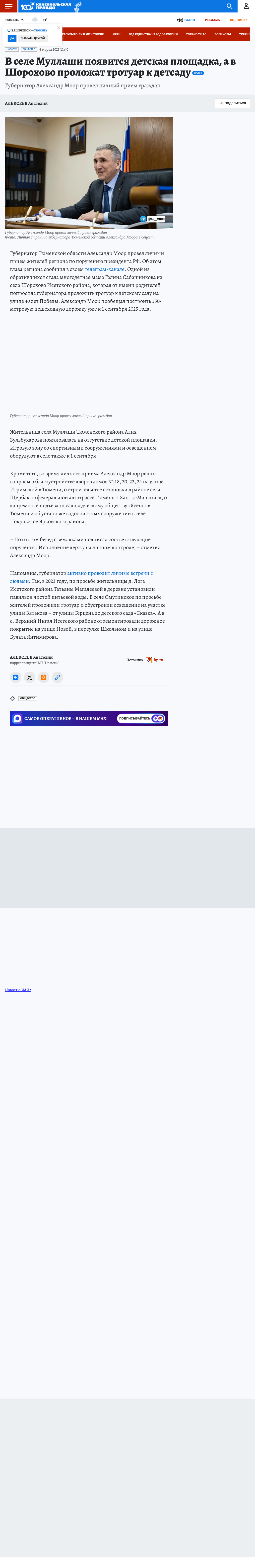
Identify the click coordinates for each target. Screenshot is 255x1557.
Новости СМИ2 (18, 990)
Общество (29, 49)
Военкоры (222, 34)
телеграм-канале (105, 269)
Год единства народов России (153, 34)
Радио (189, 20)
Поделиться (232, 103)
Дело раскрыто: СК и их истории (79, 34)
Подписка (239, 20)
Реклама (212, 20)
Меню (6, 6)
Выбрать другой (33, 38)
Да (12, 38)
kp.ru (158, 660)
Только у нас (196, 34)
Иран (117, 34)
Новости (12, 49)
